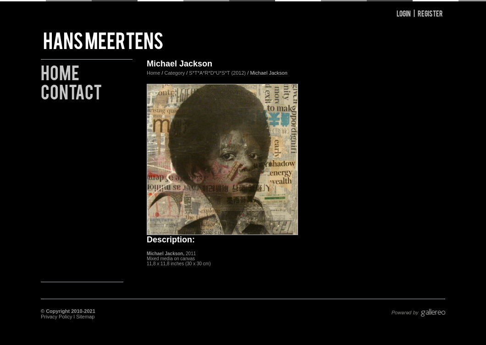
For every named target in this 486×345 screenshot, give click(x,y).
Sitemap (85, 316)
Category (176, 73)
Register (430, 13)
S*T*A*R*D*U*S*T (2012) (217, 73)
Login (404, 13)
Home (60, 71)
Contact (71, 90)
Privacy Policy (56, 316)
